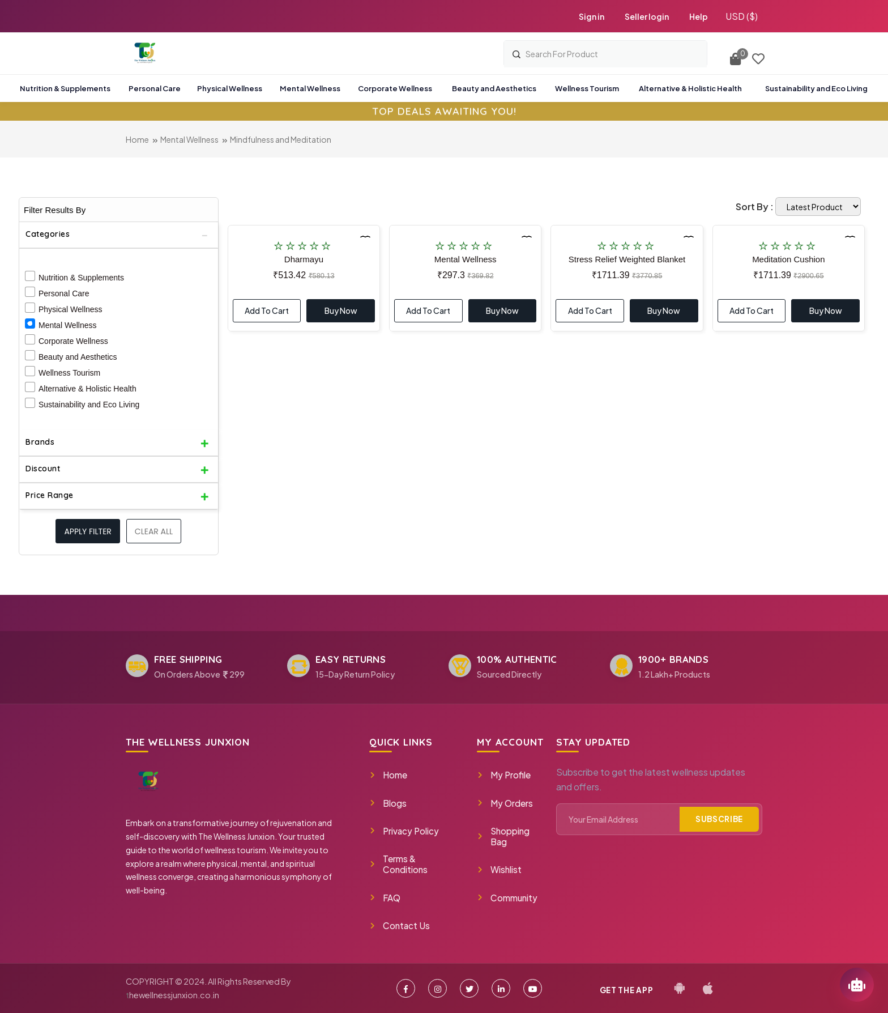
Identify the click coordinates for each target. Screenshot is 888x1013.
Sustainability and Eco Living (89, 404)
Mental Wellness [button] (310, 88)
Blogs (388, 803)
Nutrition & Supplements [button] (65, 88)
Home (137, 139)
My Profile (504, 774)
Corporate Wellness (73, 341)
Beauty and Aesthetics (78, 356)
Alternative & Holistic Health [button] (690, 88)
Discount (42, 468)
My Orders (505, 803)
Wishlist (499, 869)
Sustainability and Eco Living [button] (816, 88)
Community (507, 897)
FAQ (384, 897)
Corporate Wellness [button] (395, 88)
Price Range (49, 495)
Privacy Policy (404, 830)
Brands (39, 442)
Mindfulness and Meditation (280, 139)
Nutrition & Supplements (81, 277)
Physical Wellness (71, 309)
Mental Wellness (189, 139)
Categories (47, 234)
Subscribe (719, 819)
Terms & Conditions (398, 864)
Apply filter (87, 531)
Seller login (647, 16)
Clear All (154, 531)
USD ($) (741, 16)
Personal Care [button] (155, 88)
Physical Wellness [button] (229, 88)
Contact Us (399, 925)
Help (698, 16)
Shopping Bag (503, 836)
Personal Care (64, 293)
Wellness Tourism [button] (587, 88)
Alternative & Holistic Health (87, 388)
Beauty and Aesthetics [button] (494, 88)
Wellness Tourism (69, 372)
